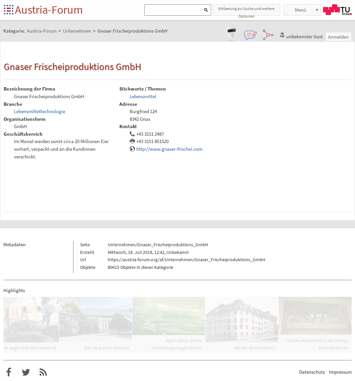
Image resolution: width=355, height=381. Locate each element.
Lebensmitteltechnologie (39, 111)
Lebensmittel (143, 96)
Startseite (9, 10)
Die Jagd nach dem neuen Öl (29, 348)
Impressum (340, 372)
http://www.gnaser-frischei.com (169, 149)
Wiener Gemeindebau (254, 348)
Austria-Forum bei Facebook (8, 372)
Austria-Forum (49, 10)
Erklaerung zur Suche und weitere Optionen (246, 11)
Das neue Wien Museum (106, 348)
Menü (300, 10)
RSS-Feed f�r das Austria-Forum (43, 372)
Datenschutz (312, 372)
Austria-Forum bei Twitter (26, 372)
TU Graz (337, 9)
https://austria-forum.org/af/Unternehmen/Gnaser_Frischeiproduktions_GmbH (186, 260)
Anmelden (338, 37)
